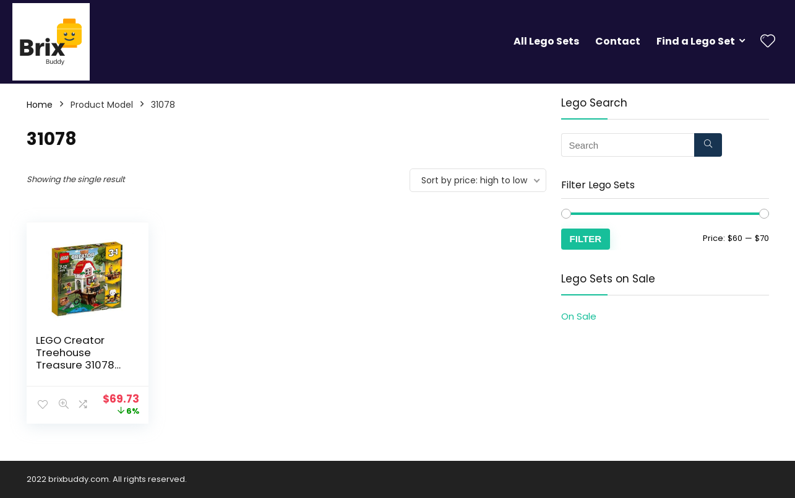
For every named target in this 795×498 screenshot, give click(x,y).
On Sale (578, 316)
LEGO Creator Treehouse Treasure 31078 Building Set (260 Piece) (80, 365)
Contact (617, 41)
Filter (586, 239)
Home (40, 104)
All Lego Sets (546, 41)
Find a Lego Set (695, 41)
